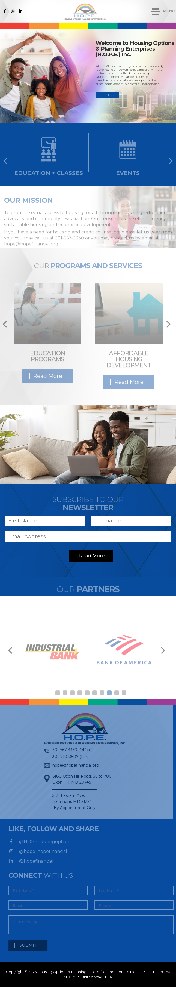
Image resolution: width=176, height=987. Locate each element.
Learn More (107, 95)
